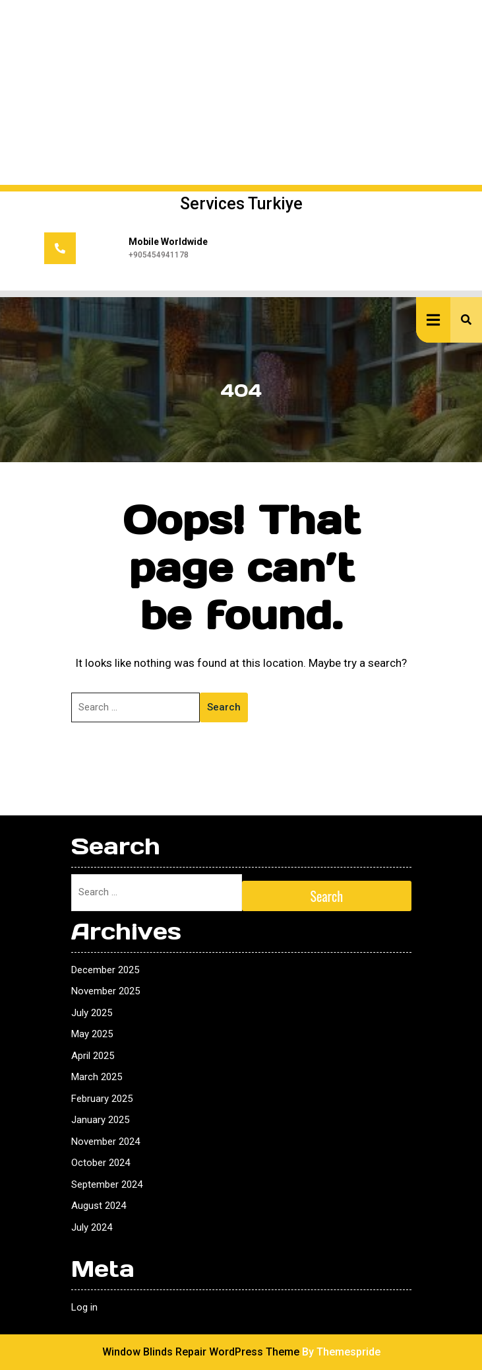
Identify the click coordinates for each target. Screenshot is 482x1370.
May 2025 (92, 1034)
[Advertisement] (241, 92)
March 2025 (96, 1077)
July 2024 (91, 1227)
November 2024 (105, 1141)
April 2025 (92, 1056)
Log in (84, 1307)
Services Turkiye (241, 203)
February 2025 (102, 1099)
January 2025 (100, 1120)
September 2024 (106, 1184)
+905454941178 (159, 254)
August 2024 (98, 1206)
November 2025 (105, 991)
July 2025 (91, 1013)
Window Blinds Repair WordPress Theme (200, 1352)
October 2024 (100, 1163)
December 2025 (105, 970)
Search (224, 707)
